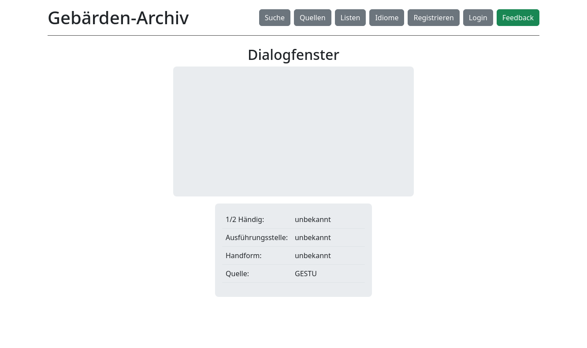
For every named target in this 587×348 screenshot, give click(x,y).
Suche (275, 17)
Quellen (313, 17)
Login (478, 17)
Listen (350, 17)
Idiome (386, 17)
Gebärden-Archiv (118, 17)
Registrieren (433, 17)
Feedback (518, 17)
